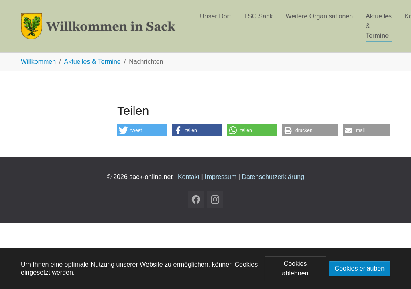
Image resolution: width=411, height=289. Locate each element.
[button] (142, 130)
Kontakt (188, 176)
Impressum (220, 176)
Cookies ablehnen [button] (295, 268)
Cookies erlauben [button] (360, 268)
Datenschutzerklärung (273, 176)
